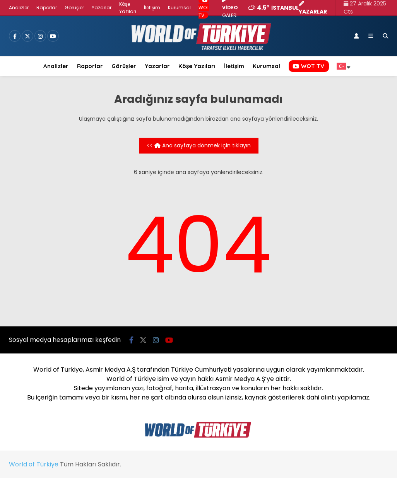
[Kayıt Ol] (356, 36)
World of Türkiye (33, 464)
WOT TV (308, 66)
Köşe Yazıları (197, 66)
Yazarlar (101, 7)
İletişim (152, 7)
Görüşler (74, 7)
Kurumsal (179, 7)
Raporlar (46, 7)
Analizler (19, 7)
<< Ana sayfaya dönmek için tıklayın (199, 145)
